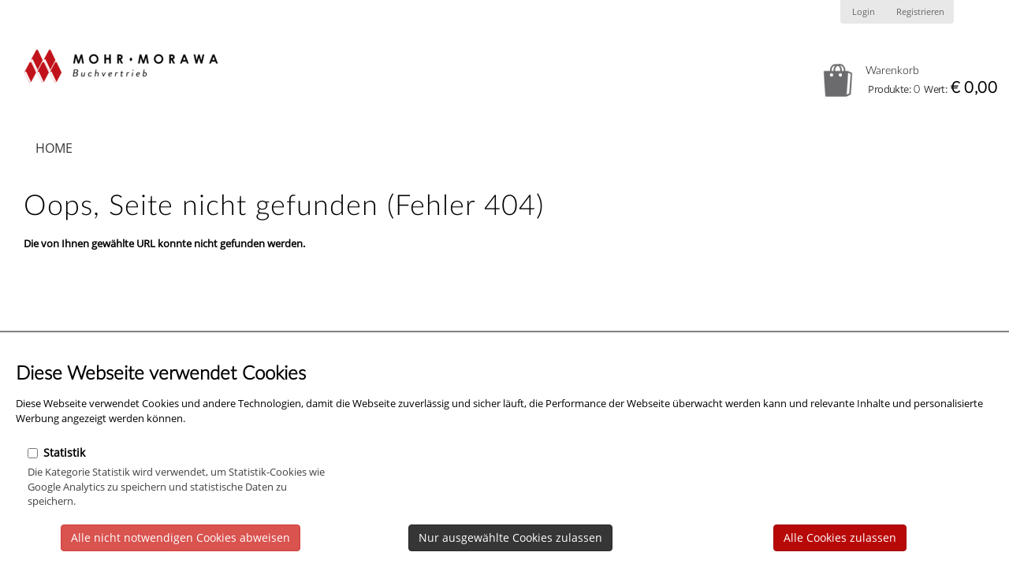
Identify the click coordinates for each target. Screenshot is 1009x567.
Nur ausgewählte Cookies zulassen (510, 537)
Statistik (56, 452)
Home (54, 148)
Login (863, 11)
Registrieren (920, 11)
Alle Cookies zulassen (840, 537)
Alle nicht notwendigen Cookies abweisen (180, 537)
